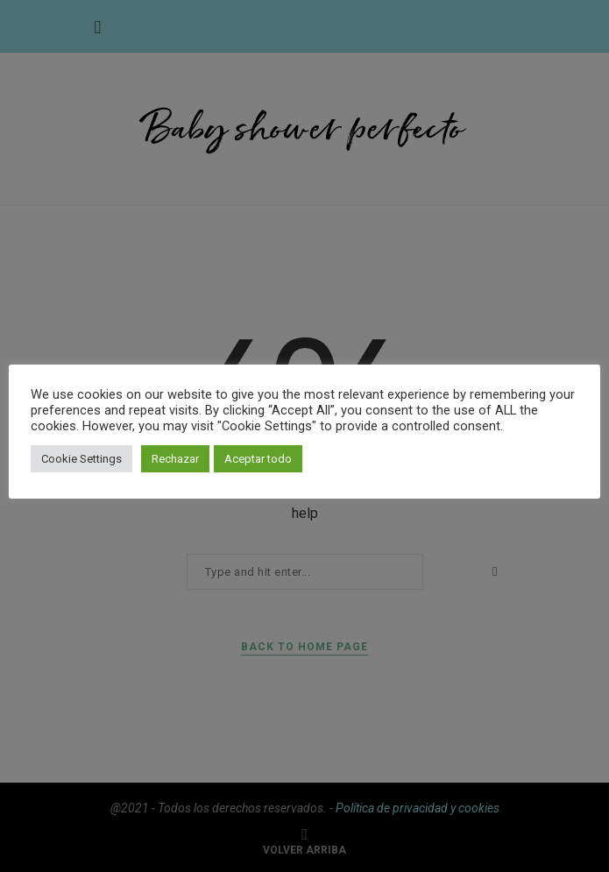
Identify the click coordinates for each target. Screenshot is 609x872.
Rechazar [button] (175, 458)
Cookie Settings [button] (81, 458)
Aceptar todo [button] (258, 458)
